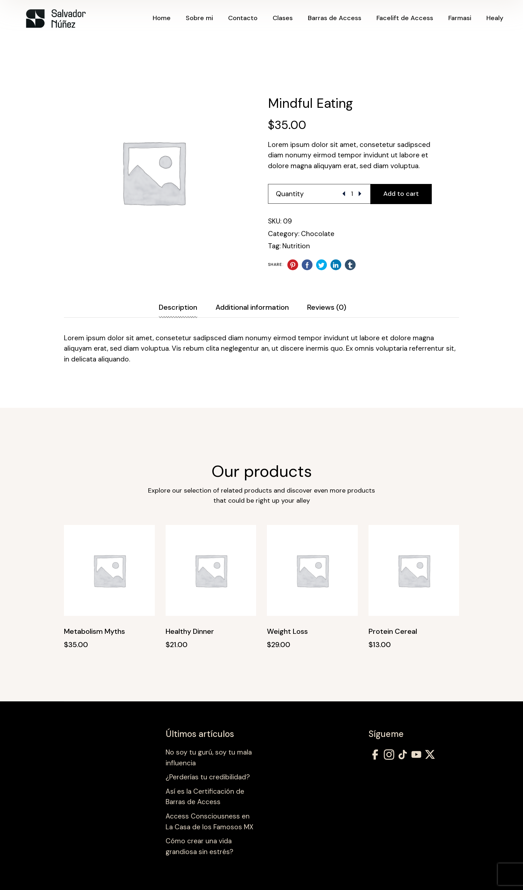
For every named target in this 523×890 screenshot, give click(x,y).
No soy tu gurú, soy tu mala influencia (209, 757)
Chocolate (317, 233)
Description (178, 307)
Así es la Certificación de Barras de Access (205, 797)
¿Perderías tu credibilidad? (208, 777)
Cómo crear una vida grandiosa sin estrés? (199, 846)
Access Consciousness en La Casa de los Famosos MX (209, 821)
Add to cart (401, 193)
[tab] (187, 307)
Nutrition (296, 245)
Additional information (252, 307)
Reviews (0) (326, 307)
